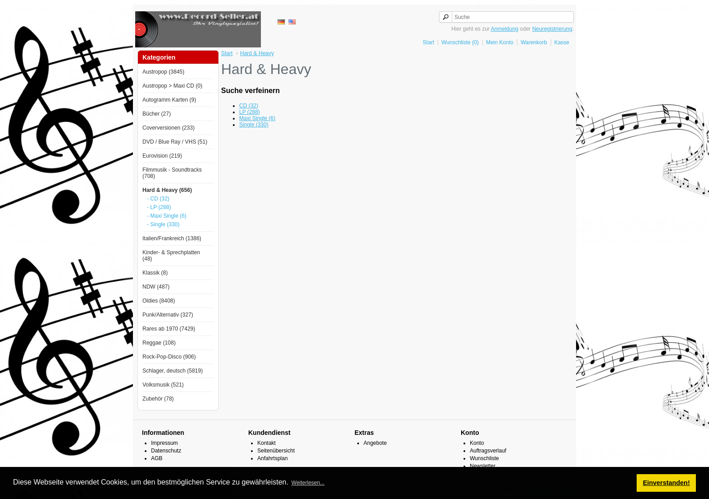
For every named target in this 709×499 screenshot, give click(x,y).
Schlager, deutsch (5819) (172, 371)
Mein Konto (500, 42)
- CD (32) (158, 199)
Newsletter (483, 466)
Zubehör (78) (158, 399)
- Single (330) (163, 224)
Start (428, 42)
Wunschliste (484, 458)
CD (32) (248, 106)
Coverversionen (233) (168, 128)
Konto (477, 443)
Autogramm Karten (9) (169, 100)
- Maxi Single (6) (166, 216)
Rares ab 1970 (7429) (168, 329)
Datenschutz (166, 451)
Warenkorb (533, 42)
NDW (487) (156, 287)
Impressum (164, 443)
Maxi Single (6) (257, 118)
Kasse (561, 42)
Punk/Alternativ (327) (167, 315)
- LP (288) (159, 207)
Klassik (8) (155, 273)
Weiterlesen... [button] (308, 483)
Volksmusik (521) (163, 385)
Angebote (375, 443)
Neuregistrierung (552, 29)
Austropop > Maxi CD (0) (172, 86)
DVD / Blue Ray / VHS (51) (174, 142)
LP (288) (249, 112)
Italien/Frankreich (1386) (171, 238)
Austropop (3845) (163, 72)
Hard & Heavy (257, 53)
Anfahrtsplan (272, 458)
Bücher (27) (156, 114)
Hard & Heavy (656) (167, 190)
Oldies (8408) (158, 301)
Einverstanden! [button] (666, 482)
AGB (156, 458)
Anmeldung (505, 29)
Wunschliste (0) (459, 42)
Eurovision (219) (162, 156)
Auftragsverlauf (488, 451)
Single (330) (254, 124)
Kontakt (266, 443)
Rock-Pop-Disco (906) (169, 357)
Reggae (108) (158, 343)
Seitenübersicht (276, 451)
